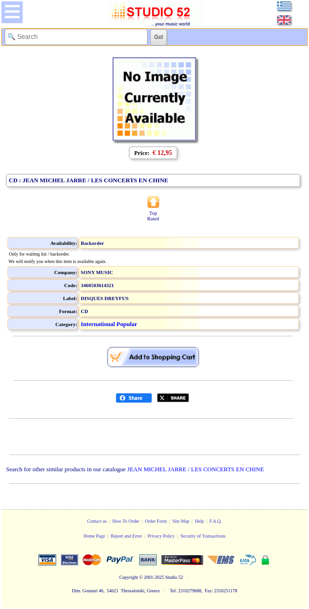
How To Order (125, 521)
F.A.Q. (216, 521)
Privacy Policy (161, 535)
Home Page (94, 535)
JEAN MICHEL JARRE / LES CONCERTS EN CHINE (195, 469)
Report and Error (126, 535)
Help (199, 521)
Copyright (128, 577)
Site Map (181, 521)
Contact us (97, 521)
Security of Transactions (202, 535)
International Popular (109, 324)
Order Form (156, 521)
